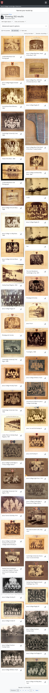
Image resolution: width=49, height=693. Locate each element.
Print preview (6, 30)
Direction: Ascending (41, 33)
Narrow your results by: (24, 10)
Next (37, 690)
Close (10, 14)
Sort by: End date (28, 33)
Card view (15, 30)
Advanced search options (11, 26)
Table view (23, 30)
